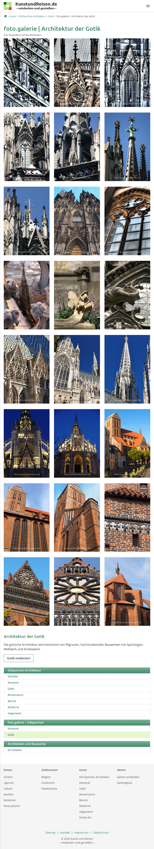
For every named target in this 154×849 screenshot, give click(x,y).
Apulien (8, 794)
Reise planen (12, 806)
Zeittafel (13, 676)
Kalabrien (10, 800)
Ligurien (9, 783)
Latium (8, 788)
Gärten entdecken (128, 777)
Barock (12, 701)
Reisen (8, 770)
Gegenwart (14, 713)
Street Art (85, 817)
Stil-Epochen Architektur (32, 16)
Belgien (46, 777)
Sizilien (8, 777)
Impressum (81, 832)
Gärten (121, 770)
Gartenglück (124, 783)
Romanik (13, 682)
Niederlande (49, 788)
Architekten (15, 750)
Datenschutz (101, 832)
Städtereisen (49, 770)
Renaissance (15, 695)
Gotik (51, 16)
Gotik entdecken (18, 658)
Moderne (13, 707)
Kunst (13, 16)
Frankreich (48, 783)
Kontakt (65, 832)
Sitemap (50, 832)
